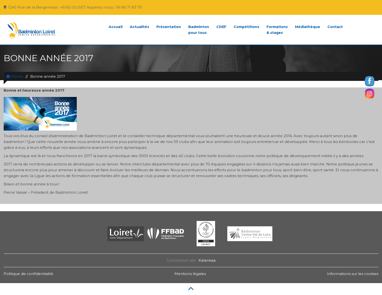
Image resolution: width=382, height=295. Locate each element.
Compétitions (246, 27)
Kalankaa (207, 260)
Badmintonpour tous (198, 30)
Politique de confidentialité (28, 273)
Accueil (116, 27)
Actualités (139, 27)
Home (14, 76)
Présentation (168, 27)
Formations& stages (277, 30)
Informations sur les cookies (352, 273)
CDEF (221, 27)
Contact (335, 27)
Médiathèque (307, 27)
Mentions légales (190, 273)
